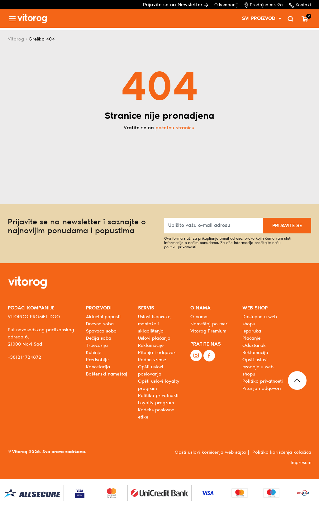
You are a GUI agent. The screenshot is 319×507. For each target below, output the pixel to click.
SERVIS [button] (146, 308)
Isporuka (251, 331)
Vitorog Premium (208, 331)
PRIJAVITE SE (287, 225)
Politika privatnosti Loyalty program (158, 399)
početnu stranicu (174, 128)
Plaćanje (251, 338)
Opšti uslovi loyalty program (158, 385)
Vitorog (16, 39)
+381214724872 (24, 357)
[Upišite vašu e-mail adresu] (213, 225)
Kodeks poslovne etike (156, 414)
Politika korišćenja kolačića (281, 452)
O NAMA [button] (200, 308)
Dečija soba (98, 338)
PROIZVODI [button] (99, 308)
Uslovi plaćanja (154, 338)
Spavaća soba (101, 331)
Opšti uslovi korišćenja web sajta (210, 452)
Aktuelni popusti (103, 316)
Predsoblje (97, 359)
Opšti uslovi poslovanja (150, 371)
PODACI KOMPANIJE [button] (31, 308)
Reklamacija (255, 352)
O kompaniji (226, 5)
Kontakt (300, 5)
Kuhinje (93, 352)
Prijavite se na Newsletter (175, 4)
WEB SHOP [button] (255, 308)
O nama (198, 316)
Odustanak (254, 345)
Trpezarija (97, 345)
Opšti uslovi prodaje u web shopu (258, 367)
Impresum (301, 462)
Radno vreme (152, 359)
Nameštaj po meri (209, 324)
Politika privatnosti (262, 381)
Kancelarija (98, 367)
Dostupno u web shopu (259, 320)
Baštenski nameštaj (106, 374)
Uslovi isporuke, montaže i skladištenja (155, 324)
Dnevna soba (100, 324)
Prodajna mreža (264, 5)
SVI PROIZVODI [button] (259, 18)
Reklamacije (151, 345)
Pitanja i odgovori (157, 352)
